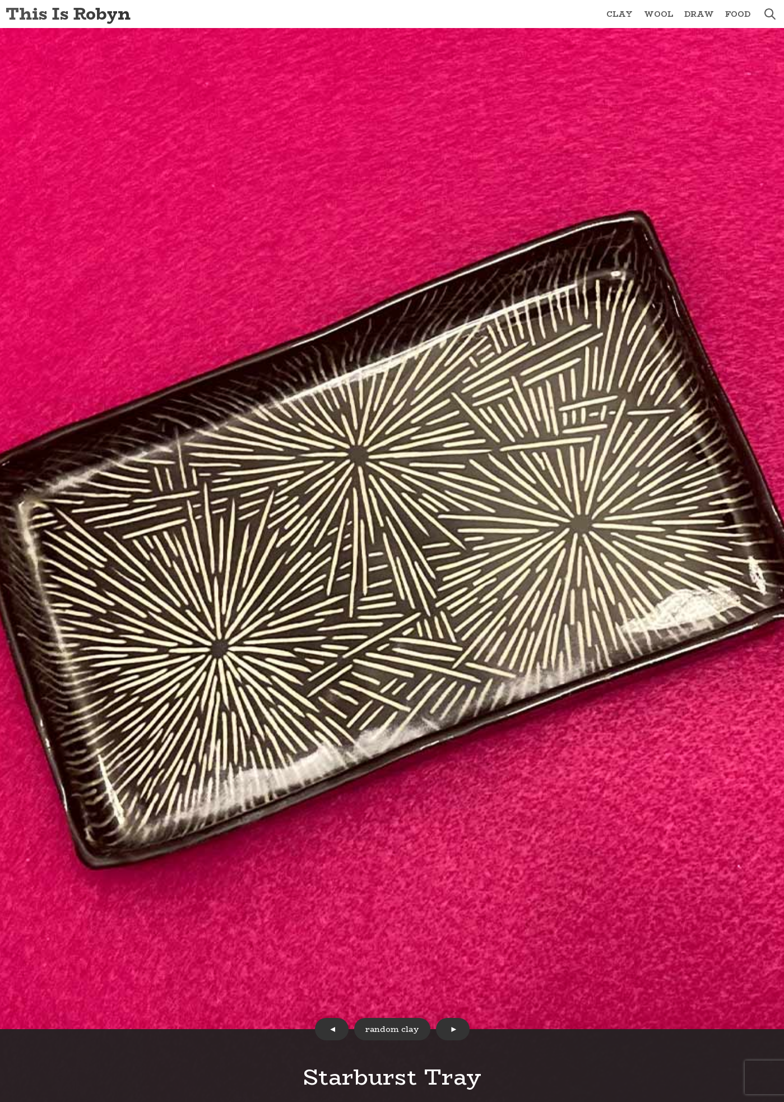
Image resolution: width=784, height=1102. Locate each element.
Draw (699, 14)
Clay (619, 14)
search (770, 14)
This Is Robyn (68, 14)
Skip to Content (0, 0)
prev (332, 1029)
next (453, 1029)
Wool (658, 14)
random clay (392, 1029)
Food (737, 14)
